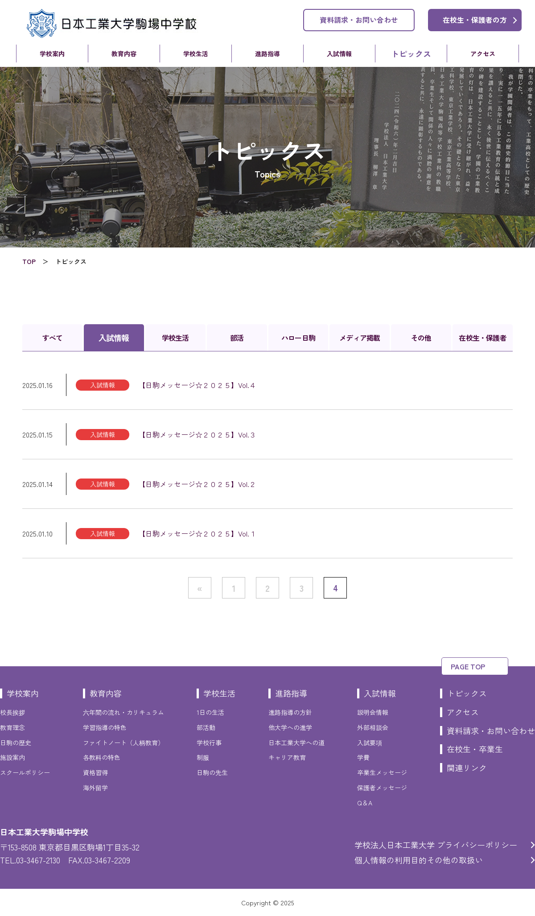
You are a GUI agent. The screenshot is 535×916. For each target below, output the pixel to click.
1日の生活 (210, 712)
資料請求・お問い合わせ (359, 19)
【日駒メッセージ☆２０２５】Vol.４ (197, 385)
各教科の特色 (101, 757)
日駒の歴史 (15, 742)
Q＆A (364, 802)
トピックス (411, 53)
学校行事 (209, 742)
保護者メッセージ (382, 787)
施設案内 (12, 757)
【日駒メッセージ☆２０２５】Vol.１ (197, 533)
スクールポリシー (25, 772)
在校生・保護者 (482, 337)
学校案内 (52, 53)
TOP (29, 261)
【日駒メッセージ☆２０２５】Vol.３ (197, 434)
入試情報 (339, 53)
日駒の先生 (212, 772)
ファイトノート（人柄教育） (123, 742)
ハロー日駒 (298, 337)
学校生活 (195, 53)
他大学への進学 (290, 727)
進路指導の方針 (290, 712)
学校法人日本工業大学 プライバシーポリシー (435, 844)
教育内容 (123, 53)
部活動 (206, 727)
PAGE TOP (468, 666)
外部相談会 (372, 727)
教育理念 (12, 727)
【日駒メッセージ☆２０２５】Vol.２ (197, 484)
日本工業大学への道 (296, 742)
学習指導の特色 (105, 727)
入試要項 (369, 742)
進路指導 (267, 53)
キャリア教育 (287, 757)
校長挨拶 (12, 712)
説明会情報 (372, 712)
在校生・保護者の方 (475, 19)
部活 (236, 337)
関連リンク (467, 767)
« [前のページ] (199, 588)
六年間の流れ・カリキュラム (123, 712)
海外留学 (95, 787)
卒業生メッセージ (382, 772)
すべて (52, 337)
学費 (363, 757)
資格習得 (95, 772)
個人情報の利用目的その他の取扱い (418, 860)
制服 (203, 757)
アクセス (482, 53)
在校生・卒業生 (475, 749)
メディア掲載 (359, 337)
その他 (421, 337)
